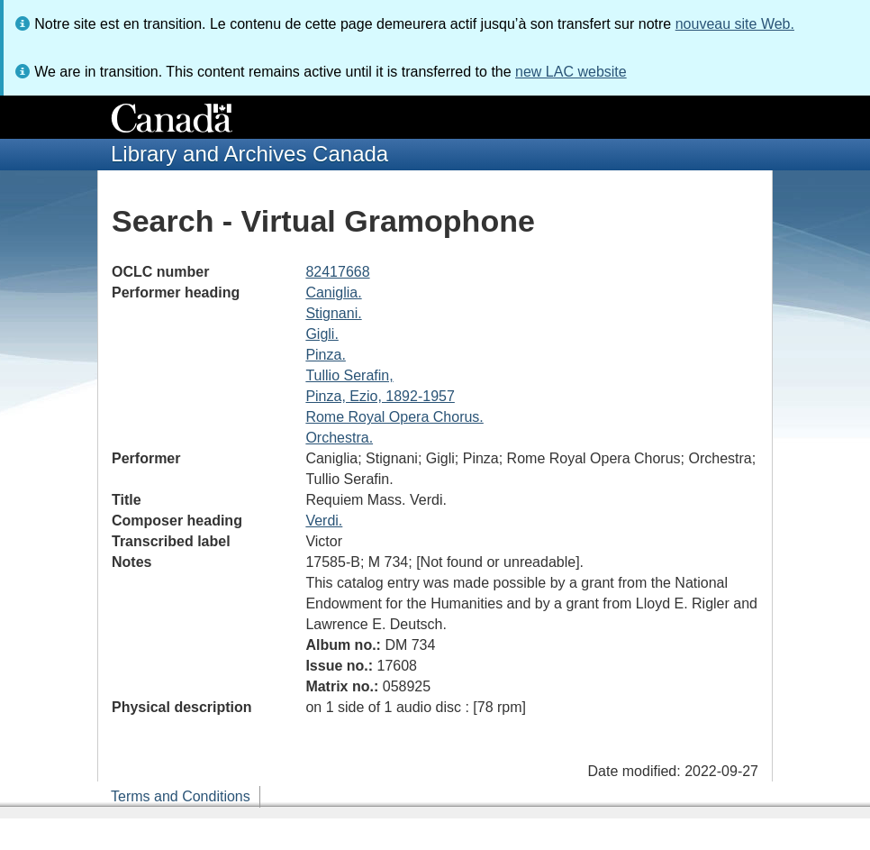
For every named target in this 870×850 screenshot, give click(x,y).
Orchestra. (339, 437)
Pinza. (325, 354)
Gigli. (321, 334)
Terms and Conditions (180, 796)
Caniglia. (333, 292)
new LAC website (571, 71)
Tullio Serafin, (349, 375)
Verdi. (323, 520)
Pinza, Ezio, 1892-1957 (379, 396)
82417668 (337, 271)
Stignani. (333, 313)
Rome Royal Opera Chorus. (394, 417)
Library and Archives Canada (249, 154)
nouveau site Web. (734, 24)
